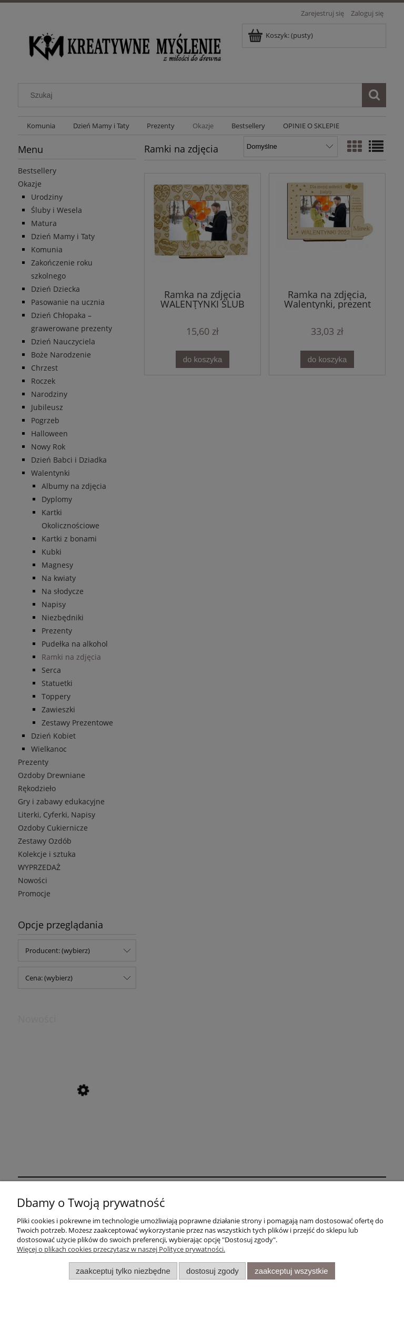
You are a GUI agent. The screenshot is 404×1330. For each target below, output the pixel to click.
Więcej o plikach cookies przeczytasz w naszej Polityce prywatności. (121, 1249)
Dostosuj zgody (212, 1270)
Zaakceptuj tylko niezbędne (123, 1270)
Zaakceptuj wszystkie (291, 1270)
